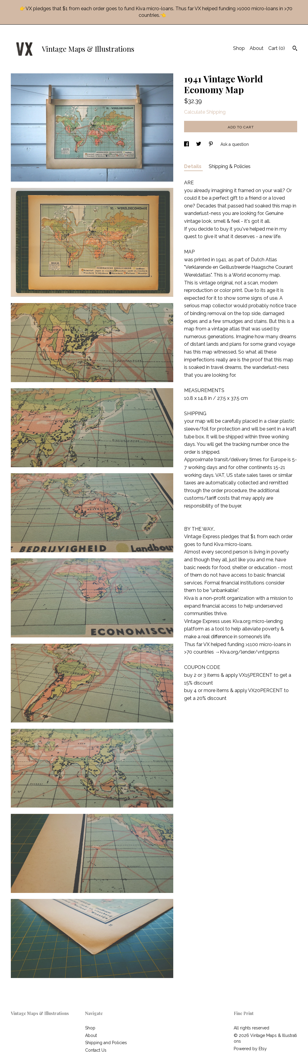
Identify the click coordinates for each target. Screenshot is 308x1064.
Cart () (276, 48)
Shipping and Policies (106, 1042)
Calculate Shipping (205, 112)
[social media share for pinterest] (211, 144)
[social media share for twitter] (199, 144)
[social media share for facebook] (187, 144)
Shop (239, 48)
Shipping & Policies (230, 166)
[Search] (295, 49)
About (256, 48)
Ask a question (234, 144)
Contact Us (95, 1050)
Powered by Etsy (250, 1048)
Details (193, 166)
